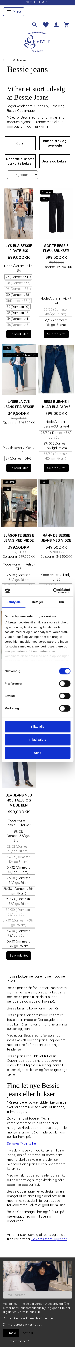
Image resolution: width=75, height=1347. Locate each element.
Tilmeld (11, 1333)
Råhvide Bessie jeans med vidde (56, 537)
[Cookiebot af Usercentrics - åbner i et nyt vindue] (53, 590)
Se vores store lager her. (49, 1239)
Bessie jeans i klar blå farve (56, 404)
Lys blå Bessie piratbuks (19, 248)
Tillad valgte (37, 739)
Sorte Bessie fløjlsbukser (56, 248)
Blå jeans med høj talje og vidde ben (19, 800)
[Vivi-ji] (38, 41)
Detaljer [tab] (37, 602)
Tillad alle (37, 726)
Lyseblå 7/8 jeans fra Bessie (19, 404)
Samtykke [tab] (13, 602)
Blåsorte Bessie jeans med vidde (18, 537)
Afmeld (28, 1333)
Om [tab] (61, 602)
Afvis (37, 752)
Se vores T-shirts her (22, 1143)
